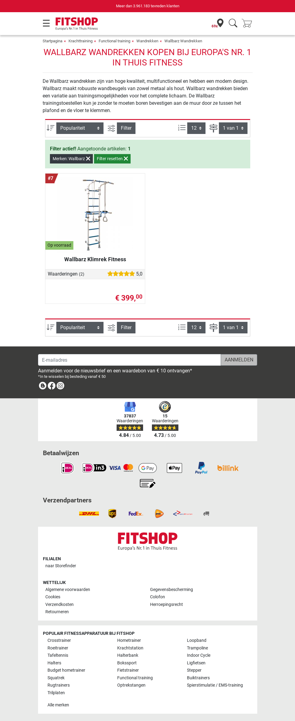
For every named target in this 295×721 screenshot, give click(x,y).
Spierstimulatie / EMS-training (215, 685)
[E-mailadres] (129, 360)
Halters (54, 663)
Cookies (52, 597)
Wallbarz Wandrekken (183, 41)
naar (60, 565)
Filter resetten (112, 158)
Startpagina (52, 41)
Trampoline (197, 648)
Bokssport (127, 663)
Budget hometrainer (66, 670)
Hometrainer (129, 640)
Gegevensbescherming (171, 589)
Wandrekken (147, 41)
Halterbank (127, 655)
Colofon (157, 597)
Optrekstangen (131, 685)
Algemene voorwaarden (67, 589)
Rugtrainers (58, 685)
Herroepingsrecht (166, 604)
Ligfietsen (196, 663)
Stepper (194, 670)
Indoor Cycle (198, 655)
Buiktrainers (198, 678)
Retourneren (57, 611)
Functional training (114, 41)
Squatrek (56, 678)
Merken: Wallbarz (71, 158)
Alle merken (58, 705)
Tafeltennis (57, 655)
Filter (126, 128)
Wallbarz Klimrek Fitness (95, 259)
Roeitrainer (57, 648)
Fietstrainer (128, 670)
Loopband (196, 640)
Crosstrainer (59, 640)
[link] (43, 387)
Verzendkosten (59, 604)
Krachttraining (80, 41)
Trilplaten (56, 692)
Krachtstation (130, 648)
